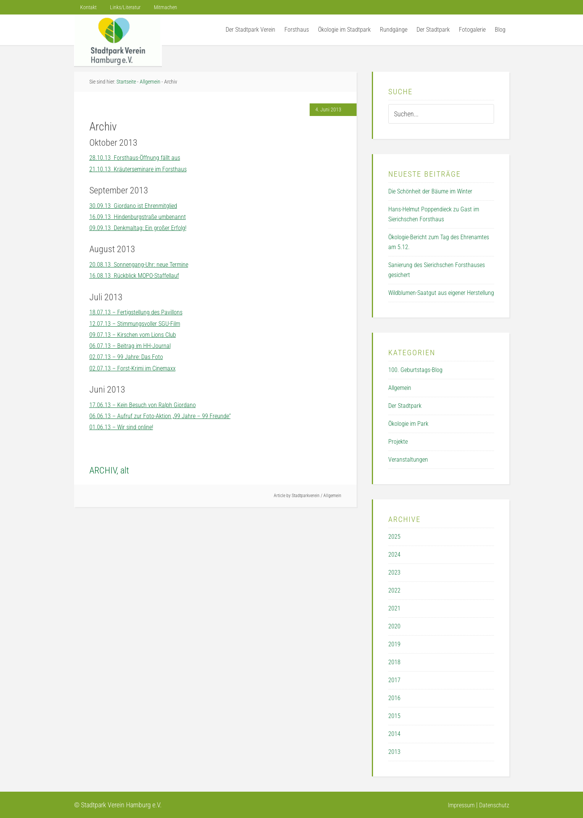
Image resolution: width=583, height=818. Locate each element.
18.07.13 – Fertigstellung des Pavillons (141, 312)
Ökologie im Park (408, 423)
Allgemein (332, 495)
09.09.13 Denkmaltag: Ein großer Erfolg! (143, 228)
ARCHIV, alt (109, 470)
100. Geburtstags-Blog (415, 370)
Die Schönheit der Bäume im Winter (430, 191)
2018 (394, 662)
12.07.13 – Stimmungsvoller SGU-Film (140, 323)
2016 (394, 698)
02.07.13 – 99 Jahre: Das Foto (129, 357)
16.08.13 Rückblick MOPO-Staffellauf (139, 275)
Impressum (456, 805)
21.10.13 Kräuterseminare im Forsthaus (142, 169)
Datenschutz (492, 805)
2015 (394, 716)
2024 (394, 554)
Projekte (398, 441)
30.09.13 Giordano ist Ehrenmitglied (138, 205)
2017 (394, 680)
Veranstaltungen (408, 459)
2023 (394, 572)
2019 (394, 644)
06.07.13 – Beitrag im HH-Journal (134, 345)
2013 (394, 751)
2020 (394, 626)
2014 (394, 733)
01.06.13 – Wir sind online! (125, 427)
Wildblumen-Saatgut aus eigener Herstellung (441, 292)
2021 (394, 608)
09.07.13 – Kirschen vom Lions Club (137, 334)
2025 (394, 536)
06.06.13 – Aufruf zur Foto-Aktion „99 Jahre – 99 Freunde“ (167, 416)
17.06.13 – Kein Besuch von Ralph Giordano (148, 405)
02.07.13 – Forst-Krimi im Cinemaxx (137, 368)
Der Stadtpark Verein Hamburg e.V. (118, 40)
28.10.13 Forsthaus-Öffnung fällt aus (139, 157)
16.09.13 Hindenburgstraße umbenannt (142, 217)
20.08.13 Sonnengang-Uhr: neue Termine (144, 264)
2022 (394, 590)
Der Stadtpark (405, 405)
